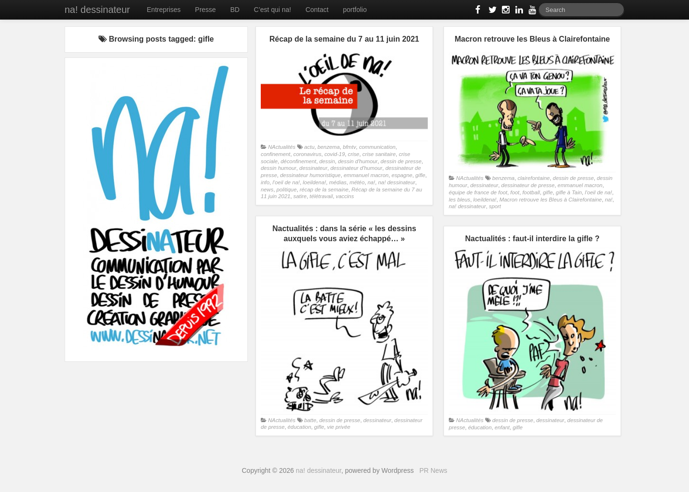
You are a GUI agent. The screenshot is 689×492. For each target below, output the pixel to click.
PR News (433, 470)
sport (495, 206)
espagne (401, 175)
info (265, 182)
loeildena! (314, 182)
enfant (502, 427)
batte (310, 420)
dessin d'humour (358, 161)
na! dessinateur (97, 9)
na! (371, 182)
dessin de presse (401, 161)
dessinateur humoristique (310, 175)
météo (356, 182)
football (531, 192)
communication (377, 147)
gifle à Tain (569, 192)
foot (514, 192)
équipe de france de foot (478, 192)
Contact (316, 9)
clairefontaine (534, 178)
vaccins (345, 196)
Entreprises (164, 9)
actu (309, 147)
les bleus (459, 199)
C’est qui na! (272, 9)
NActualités (281, 147)
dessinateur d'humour (356, 168)
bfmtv (349, 147)
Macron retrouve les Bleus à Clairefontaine (551, 199)
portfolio (355, 9)
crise (353, 154)
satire (300, 196)
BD (234, 9)
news (267, 189)
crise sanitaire (379, 154)
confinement (275, 154)
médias (338, 182)
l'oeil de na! (286, 182)
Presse (205, 9)
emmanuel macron (366, 175)
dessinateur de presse (528, 185)
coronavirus (307, 154)
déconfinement (298, 161)
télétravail (321, 196)
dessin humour (278, 168)
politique (287, 189)
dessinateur (314, 168)
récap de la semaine (324, 189)
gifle (420, 175)
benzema (328, 147)
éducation (299, 427)
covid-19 (334, 154)
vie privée (338, 427)
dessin (327, 161)
